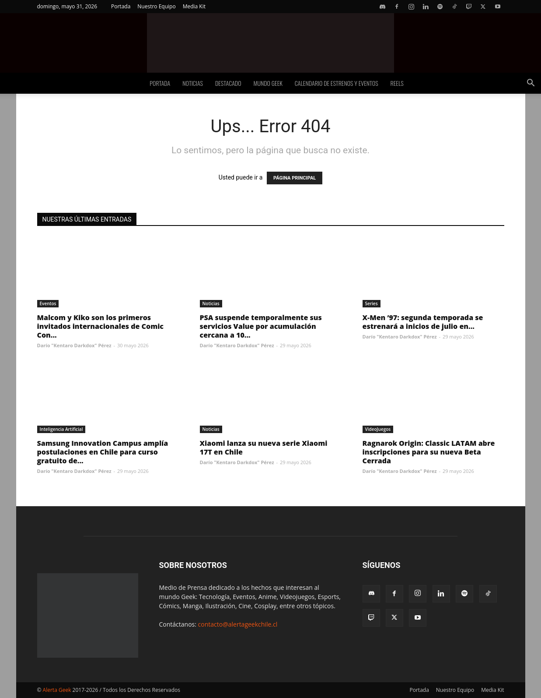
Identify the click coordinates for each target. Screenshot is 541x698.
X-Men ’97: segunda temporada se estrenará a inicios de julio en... (423, 322)
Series (371, 303)
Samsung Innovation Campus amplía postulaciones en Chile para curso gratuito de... (102, 451)
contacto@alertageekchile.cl (238, 624)
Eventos (48, 303)
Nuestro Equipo (156, 6)
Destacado (228, 83)
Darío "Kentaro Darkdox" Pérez (74, 345)
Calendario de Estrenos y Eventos (336, 83)
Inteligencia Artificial (61, 429)
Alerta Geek (57, 690)
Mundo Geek (268, 83)
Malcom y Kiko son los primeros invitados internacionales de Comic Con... (100, 326)
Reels (397, 83)
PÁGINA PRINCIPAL (294, 178)
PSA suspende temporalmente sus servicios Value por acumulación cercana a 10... (261, 326)
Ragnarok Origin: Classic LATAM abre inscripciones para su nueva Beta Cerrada (429, 451)
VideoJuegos (378, 429)
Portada (120, 6)
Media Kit (194, 6)
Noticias (192, 83)
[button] (530, 84)
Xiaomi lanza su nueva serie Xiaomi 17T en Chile (264, 447)
